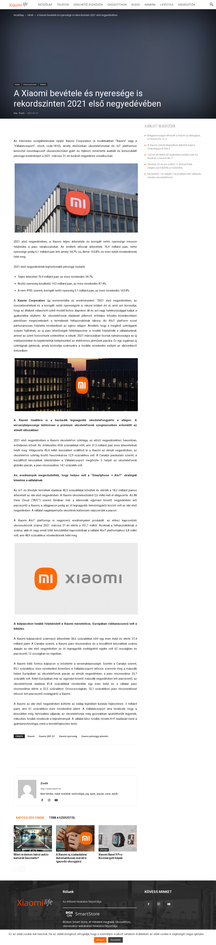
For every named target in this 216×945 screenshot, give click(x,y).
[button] (211, 5)
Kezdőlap (45, 4)
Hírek (30, 15)
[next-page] (22, 868)
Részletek (116, 940)
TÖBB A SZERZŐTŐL (62, 817)
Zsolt (21, 113)
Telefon (63, 4)
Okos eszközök (30, 84)
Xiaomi (31, 736)
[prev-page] (16, 868)
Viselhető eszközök (88, 4)
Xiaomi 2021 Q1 (47, 736)
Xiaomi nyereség (68, 736)
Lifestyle (166, 4)
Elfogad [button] (100, 940)
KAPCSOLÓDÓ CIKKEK (30, 817)
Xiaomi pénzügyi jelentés (94, 736)
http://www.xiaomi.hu (50, 789)
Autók (18, 849)
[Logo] (20, 4)
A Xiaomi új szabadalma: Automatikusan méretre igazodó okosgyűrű (71, 858)
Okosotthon (117, 4)
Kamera (150, 4)
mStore (71, 901)
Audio (135, 4)
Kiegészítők (186, 4)
